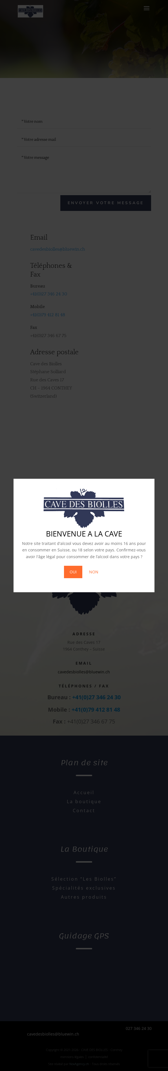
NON (93, 572)
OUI (73, 572)
